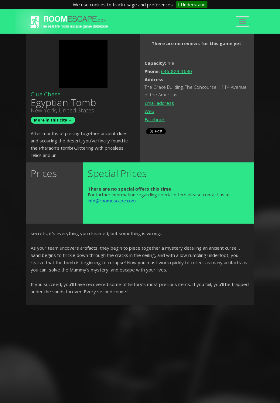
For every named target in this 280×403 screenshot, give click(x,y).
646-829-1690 (176, 71)
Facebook (155, 119)
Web (149, 111)
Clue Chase (45, 94)
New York (43, 110)
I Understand (192, 5)
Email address (159, 103)
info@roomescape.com (112, 201)
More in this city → (53, 120)
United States (76, 110)
